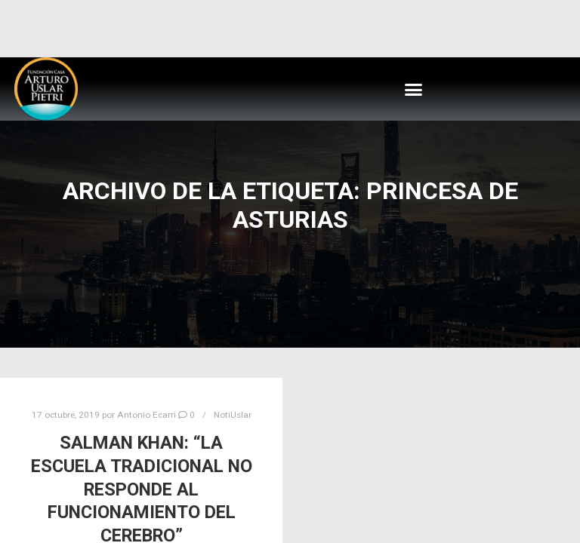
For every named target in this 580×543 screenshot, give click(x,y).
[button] (414, 89)
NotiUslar (232, 415)
